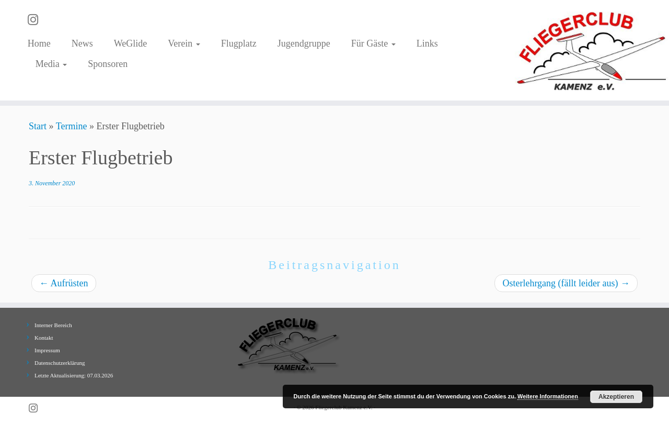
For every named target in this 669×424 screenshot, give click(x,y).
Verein (184, 43)
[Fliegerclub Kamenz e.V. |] (592, 50)
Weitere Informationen (547, 396)
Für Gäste (373, 43)
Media (51, 64)
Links (427, 43)
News (82, 43)
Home (39, 43)
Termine (71, 126)
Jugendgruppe (304, 43)
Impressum (47, 350)
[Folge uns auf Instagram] (36, 20)
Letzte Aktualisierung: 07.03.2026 (73, 375)
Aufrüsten (63, 283)
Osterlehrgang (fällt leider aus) (566, 283)
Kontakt (43, 337)
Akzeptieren (616, 396)
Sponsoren (108, 64)
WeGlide (130, 43)
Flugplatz (239, 43)
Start (38, 126)
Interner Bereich (53, 325)
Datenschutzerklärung (59, 363)
